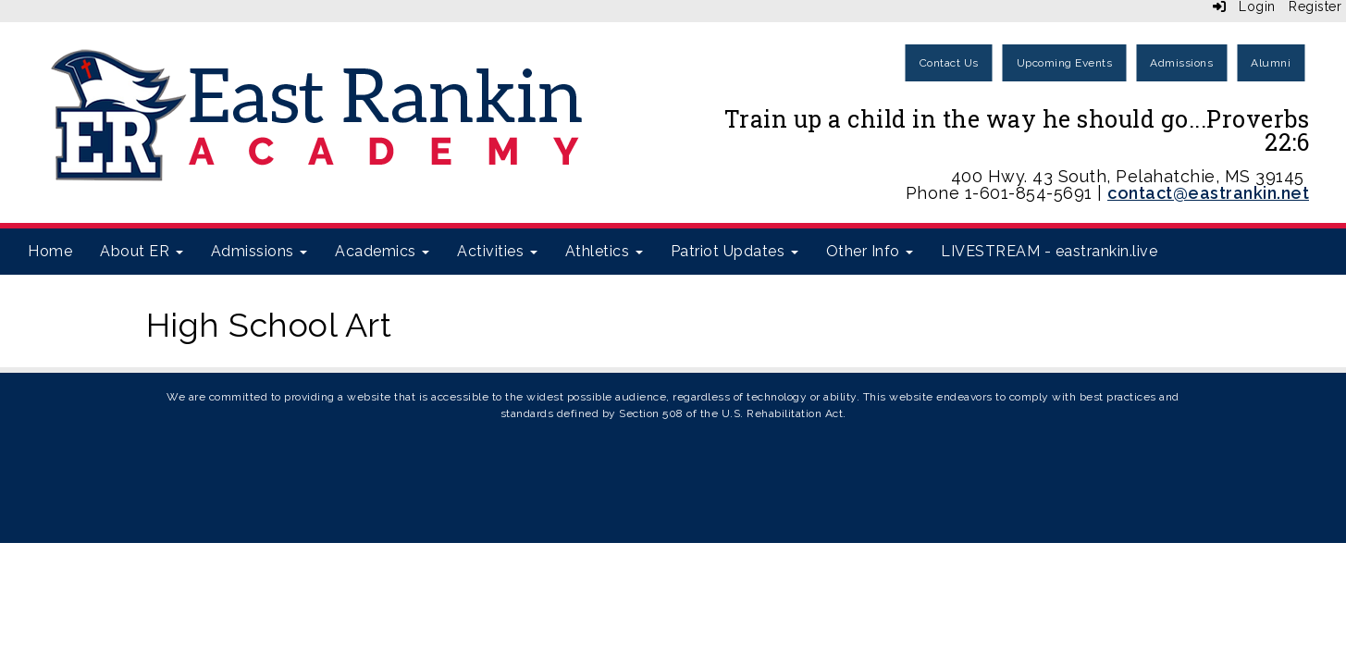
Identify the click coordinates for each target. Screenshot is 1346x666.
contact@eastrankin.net (1208, 193)
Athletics (604, 251)
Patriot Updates (734, 251)
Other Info (870, 251)
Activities (497, 251)
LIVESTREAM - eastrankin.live (1049, 251)
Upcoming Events (1065, 62)
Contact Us (949, 62)
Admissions (1181, 62)
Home (50, 251)
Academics (382, 251)
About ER (141, 251)
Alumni (1270, 62)
